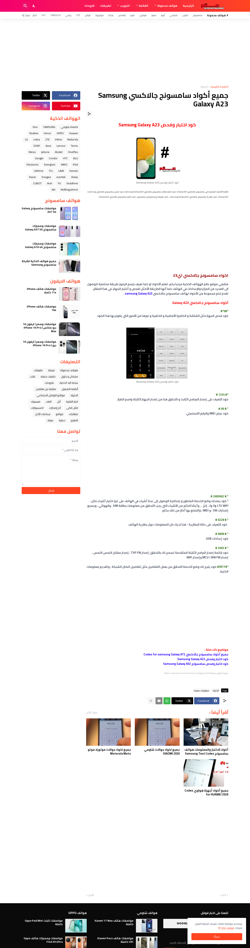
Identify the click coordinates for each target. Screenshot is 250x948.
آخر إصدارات (55, 407)
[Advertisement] (125, 52)
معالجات (73, 414)
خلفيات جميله (48, 376)
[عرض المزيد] (150, 700)
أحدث (223, 895)
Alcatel (58, 152)
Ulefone (38, 170)
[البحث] (25, 6)
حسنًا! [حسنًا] (217, 936)
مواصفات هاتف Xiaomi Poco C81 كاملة (115, 940)
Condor (53, 158)
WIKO (64, 164)
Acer (49, 183)
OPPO (60, 133)
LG (26, 139)
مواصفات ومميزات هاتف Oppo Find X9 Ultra (43, 940)
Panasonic (33, 164)
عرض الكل (91, 712)
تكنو (35, 15)
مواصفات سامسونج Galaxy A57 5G (39, 210)
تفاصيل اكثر (227, 927)
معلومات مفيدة (201, 690)
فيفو (153, 15)
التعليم (74, 420)
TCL (51, 170)
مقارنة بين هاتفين (46, 389)
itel (53, 189)
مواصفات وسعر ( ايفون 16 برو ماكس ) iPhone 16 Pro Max (39, 327)
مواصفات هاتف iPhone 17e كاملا (41, 290)
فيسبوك (35, 401)
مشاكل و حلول (69, 376)
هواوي (143, 15)
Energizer (49, 164)
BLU (75, 158)
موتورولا (99, 15)
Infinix (58, 139)
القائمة (143, 5)
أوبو (163, 15)
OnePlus (56, 15)
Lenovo (61, 145)
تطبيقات (105, 5)
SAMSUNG (49, 126)
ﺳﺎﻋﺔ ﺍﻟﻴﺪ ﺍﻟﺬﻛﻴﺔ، (68, 382)
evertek (61, 177)
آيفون (185, 15)
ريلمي (68, 15)
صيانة (50, 420)
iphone (45, 152)
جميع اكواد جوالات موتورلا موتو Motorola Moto (109, 751)
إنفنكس (122, 15)
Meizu (32, 152)
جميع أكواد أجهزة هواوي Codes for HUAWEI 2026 (206, 792)
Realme (33, 133)
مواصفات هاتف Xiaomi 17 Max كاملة (114, 922)
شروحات (89, 5)
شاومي (174, 15)
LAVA (61, 170)
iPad (75, 164)
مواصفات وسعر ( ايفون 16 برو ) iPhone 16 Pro (39, 343)
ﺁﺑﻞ (59, 401)
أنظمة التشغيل (70, 389)
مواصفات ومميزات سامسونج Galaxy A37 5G (40, 227)
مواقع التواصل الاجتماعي (51, 395)
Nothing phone (69, 189)
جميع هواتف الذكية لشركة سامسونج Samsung (39, 262)
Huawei (73, 133)
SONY (36, 145)
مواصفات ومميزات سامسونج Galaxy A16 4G (40, 245)
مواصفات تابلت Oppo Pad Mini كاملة (44, 922)
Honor (47, 133)
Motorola (72, 139)
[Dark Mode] (34, 6)
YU (59, 183)
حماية (62, 420)
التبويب (125, 5)
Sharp (74, 177)
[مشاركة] (89, 114)
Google (39, 158)
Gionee (73, 170)
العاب (49, 401)
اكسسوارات (37, 407)
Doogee (46, 177)
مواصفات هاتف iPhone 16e (41, 308)
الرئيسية (188, 5)
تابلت (32, 376)
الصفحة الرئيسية (219, 87)
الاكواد (204, 87)
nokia (36, 139)
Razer (32, 177)
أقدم (91, 895)
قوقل (88, 15)
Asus (48, 145)
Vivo (35, 126)
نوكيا (110, 15)
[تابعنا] (27, 15)
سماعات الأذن (42, 414)
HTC (44, 15)
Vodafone (72, 183)
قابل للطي (72, 407)
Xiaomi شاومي (69, 126)
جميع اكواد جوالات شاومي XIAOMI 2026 (162, 751)
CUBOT (37, 183)
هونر (132, 15)
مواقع (59, 414)
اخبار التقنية (72, 401)
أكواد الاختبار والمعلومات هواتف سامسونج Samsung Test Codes (206, 751)
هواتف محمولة (167, 5)
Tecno (74, 145)
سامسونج (197, 15)
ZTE (78, 15)
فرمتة (51, 370)
